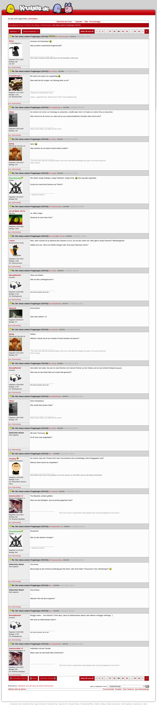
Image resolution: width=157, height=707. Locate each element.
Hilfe (86, 22)
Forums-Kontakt (108, 689)
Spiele (97, 704)
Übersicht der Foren (64, 22)
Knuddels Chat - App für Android (34, 704)
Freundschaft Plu (87, 704)
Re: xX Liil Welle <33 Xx (56, 236)
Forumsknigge (94, 22)
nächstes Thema (48, 678)
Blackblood (21, 686)
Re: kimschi (52, 71)
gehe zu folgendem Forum (98, 686)
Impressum (138, 704)
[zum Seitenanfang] (14, 67)
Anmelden (33, 19)
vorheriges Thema (18, 678)
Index (33, 678)
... (106, 31)
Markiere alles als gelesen (17, 689)
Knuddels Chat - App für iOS (57, 704)
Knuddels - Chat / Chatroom (124, 689)
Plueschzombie (48, 686)
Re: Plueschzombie (62, 36)
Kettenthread (46, 25)
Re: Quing (52, 173)
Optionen (15, 31)
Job (145, 704)
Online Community (113, 704)
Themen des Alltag (32, 25)
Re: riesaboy (53, 491)
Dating (103, 704)
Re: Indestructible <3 (55, 526)
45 (139, 31)
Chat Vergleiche (127, 704)
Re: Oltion (52, 139)
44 (135, 31)
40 (123, 31)
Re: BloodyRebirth (54, 303)
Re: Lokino (52, 271)
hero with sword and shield (34, 686)
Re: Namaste (53, 329)
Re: (50, 454)
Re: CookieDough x (55, 107)
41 (127, 31)
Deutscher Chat (16, 704)
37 (110, 31)
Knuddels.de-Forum (16, 25)
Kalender (78, 22)
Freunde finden (74, 704)
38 (114, 31)
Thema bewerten (31, 31)
